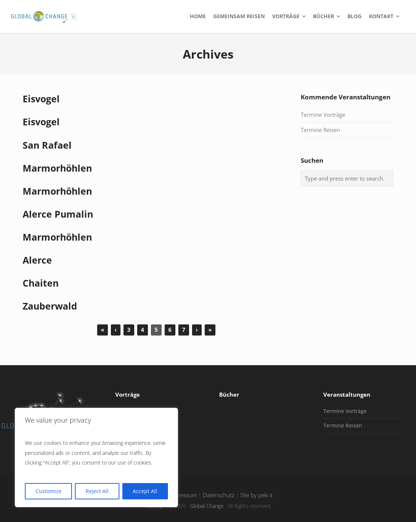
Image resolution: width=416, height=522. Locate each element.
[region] (96, 457)
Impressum (183, 495)
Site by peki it (256, 495)
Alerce (37, 260)
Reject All (97, 491)
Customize (49, 491)
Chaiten (41, 283)
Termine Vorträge (323, 114)
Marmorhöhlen (57, 168)
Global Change (207, 505)
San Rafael (47, 145)
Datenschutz (218, 495)
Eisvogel (41, 99)
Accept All (145, 491)
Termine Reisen (320, 129)
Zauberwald (50, 306)
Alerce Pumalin (58, 214)
